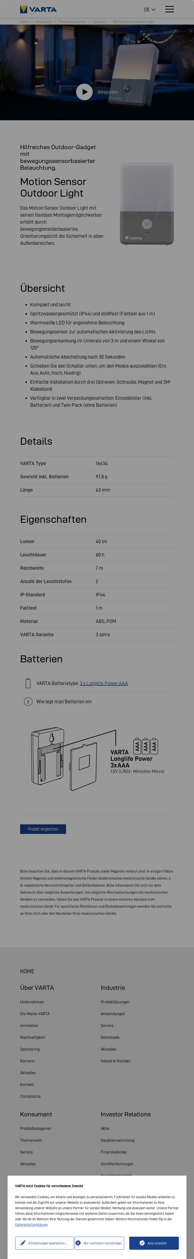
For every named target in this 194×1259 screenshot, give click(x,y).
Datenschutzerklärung (31, 1225)
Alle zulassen (157, 1243)
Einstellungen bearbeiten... (45, 1243)
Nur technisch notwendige (102, 1243)
